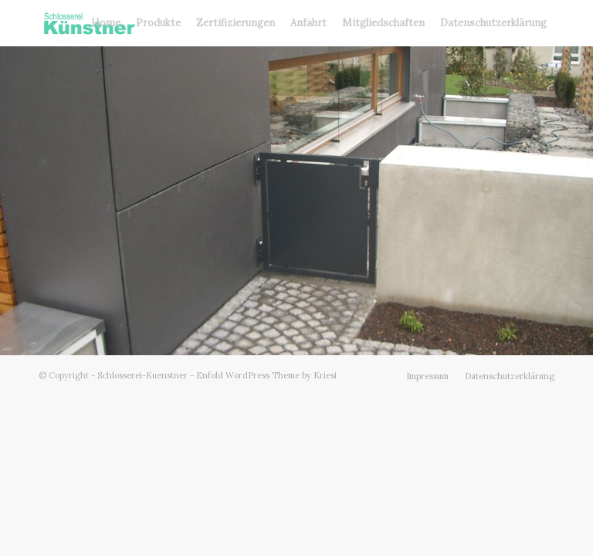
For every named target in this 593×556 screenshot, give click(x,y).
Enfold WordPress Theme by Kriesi (266, 375)
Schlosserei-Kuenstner (142, 375)
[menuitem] (105, 23)
